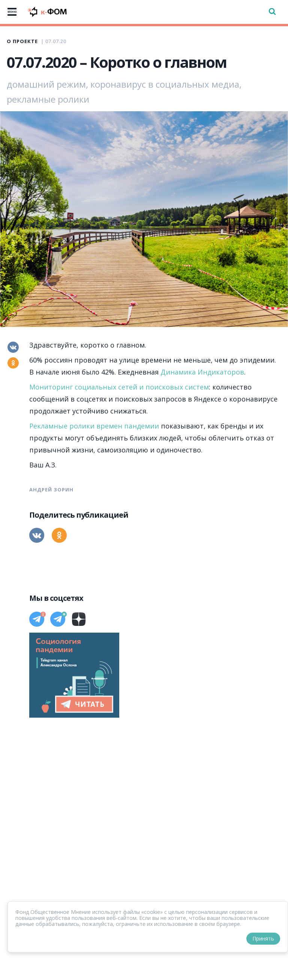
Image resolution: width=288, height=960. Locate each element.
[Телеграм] (36, 619)
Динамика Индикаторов (202, 371)
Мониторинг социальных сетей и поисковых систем (119, 386)
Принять (263, 938)
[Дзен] (78, 619)
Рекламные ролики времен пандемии (94, 425)
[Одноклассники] (13, 363)
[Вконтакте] (13, 347)
